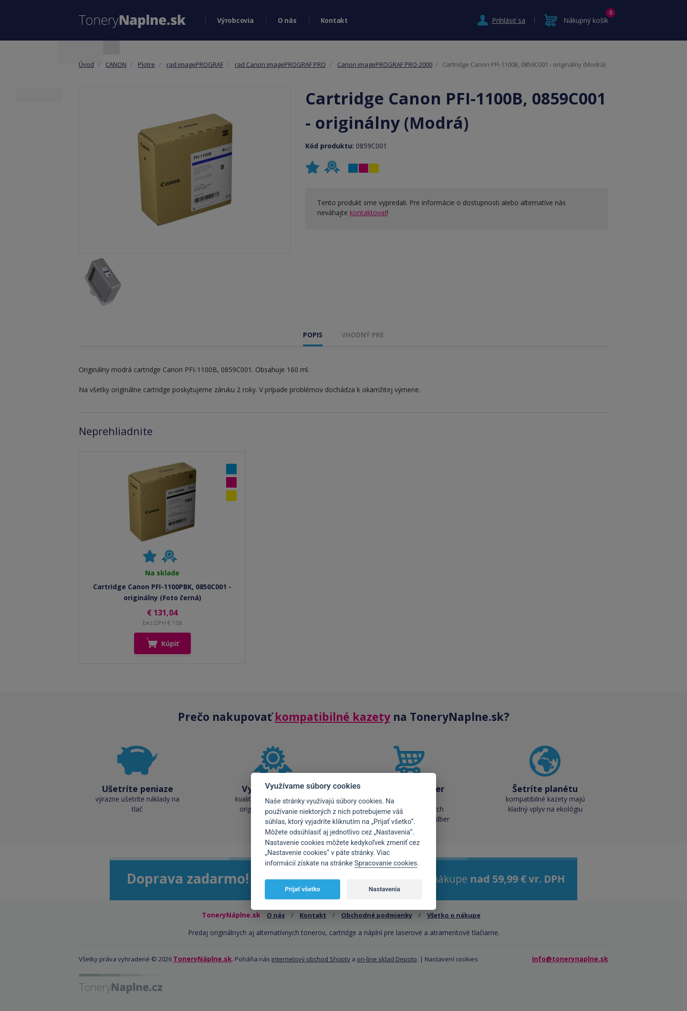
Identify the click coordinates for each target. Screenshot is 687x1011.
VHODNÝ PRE (363, 334)
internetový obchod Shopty (310, 959)
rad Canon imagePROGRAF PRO (280, 64)
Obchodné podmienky (376, 915)
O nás (287, 20)
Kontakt (334, 20)
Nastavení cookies (451, 959)
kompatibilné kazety (332, 716)
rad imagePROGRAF (195, 64)
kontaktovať (368, 212)
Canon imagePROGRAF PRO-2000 (384, 64)
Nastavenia (384, 889)
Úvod (86, 64)
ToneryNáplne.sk (202, 958)
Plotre (146, 64)
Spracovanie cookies (385, 863)
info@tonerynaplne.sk (570, 958)
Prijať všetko (302, 889)
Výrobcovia (235, 20)
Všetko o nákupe (453, 915)
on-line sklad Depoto (387, 959)
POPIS (313, 334)
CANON (115, 64)
